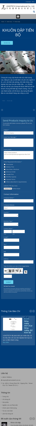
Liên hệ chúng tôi (7, 413)
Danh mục (9, 21)
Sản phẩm (5, 402)
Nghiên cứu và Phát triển (10, 405)
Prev (30, 311)
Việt (33, 1)
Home (2, 21)
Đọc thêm (6, 342)
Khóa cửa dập (16, 423)
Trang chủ (5, 396)
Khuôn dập (17, 21)
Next (33, 311)
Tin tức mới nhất (7, 411)
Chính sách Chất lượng (9, 408)
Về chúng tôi (6, 399)
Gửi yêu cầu (7, 43)
